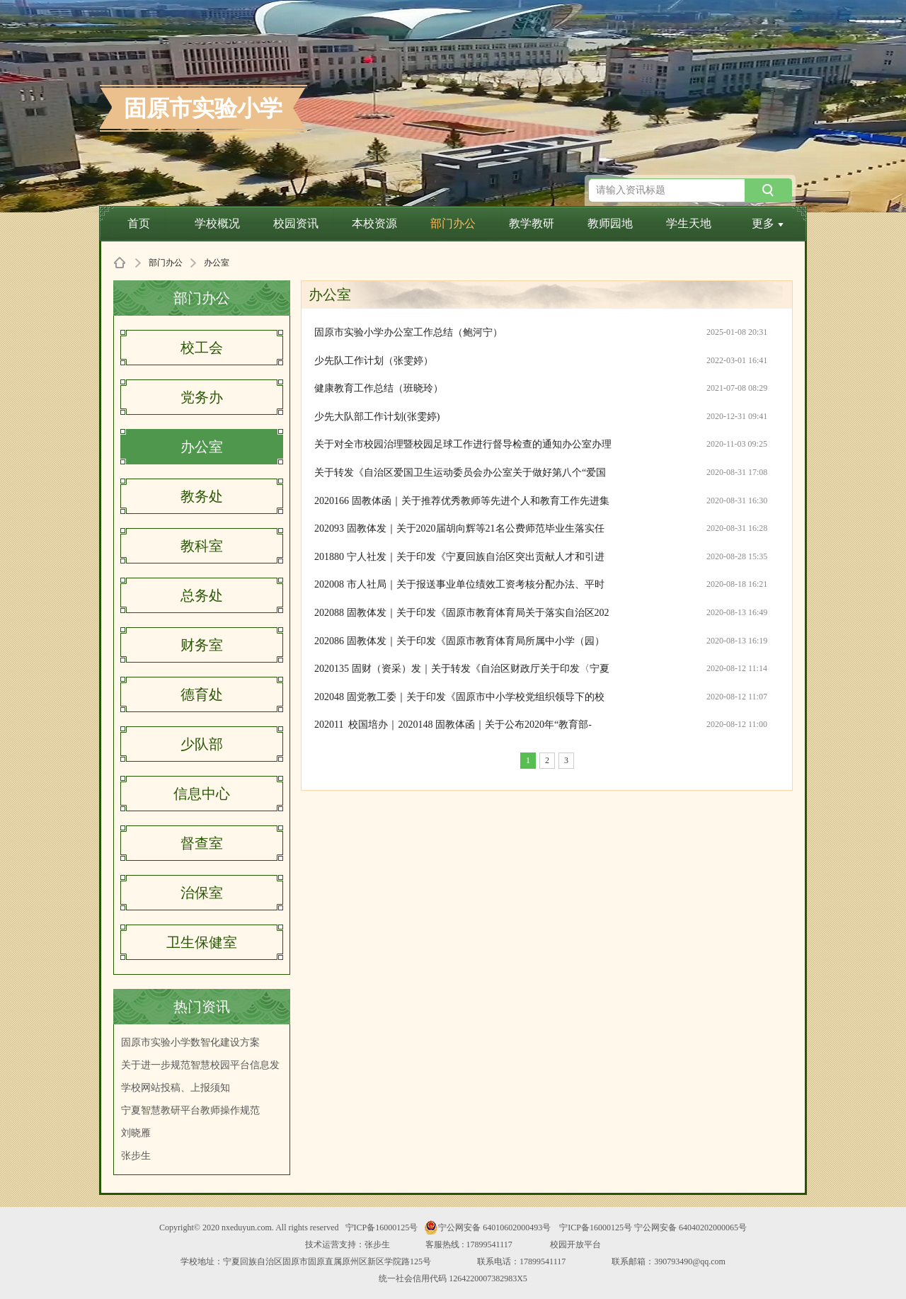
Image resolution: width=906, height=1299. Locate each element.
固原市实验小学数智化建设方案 (190, 1042)
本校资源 (374, 223)
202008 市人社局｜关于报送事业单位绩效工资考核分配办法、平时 (459, 584)
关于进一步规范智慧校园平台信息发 (200, 1065)
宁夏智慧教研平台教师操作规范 (190, 1110)
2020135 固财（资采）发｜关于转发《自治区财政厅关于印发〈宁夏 (461, 668)
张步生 (136, 1155)
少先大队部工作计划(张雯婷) (377, 416)
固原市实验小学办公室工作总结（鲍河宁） (408, 332)
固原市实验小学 (203, 108)
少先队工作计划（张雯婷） (373, 360)
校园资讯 (296, 223)
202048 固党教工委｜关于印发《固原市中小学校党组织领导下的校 (459, 697)
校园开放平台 (575, 1244)
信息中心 (201, 793)
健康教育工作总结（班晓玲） (378, 388)
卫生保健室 (201, 942)
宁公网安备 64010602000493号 (487, 1227)
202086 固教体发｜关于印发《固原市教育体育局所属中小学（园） (459, 641)
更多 (768, 223)
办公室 (201, 446)
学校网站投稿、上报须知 (175, 1087)
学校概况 (217, 223)
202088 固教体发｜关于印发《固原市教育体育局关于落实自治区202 (461, 612)
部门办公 (453, 223)
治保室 (201, 892)
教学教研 (531, 223)
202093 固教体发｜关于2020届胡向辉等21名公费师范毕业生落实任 (459, 528)
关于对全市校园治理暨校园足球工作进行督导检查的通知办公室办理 (463, 444)
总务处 (201, 595)
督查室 (201, 843)
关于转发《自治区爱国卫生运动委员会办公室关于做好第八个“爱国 (460, 472)
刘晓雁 (136, 1133)
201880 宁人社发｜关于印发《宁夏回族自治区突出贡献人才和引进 (459, 556)
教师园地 (610, 223)
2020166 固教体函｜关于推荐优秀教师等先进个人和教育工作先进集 (461, 501)
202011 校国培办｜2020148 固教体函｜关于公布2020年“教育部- (453, 724)
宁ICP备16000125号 (381, 1227)
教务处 (201, 496)
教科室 (201, 546)
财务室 (201, 645)
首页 (138, 223)
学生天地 (688, 223)
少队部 (201, 744)
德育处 (201, 694)
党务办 (201, 397)
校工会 (201, 347)
